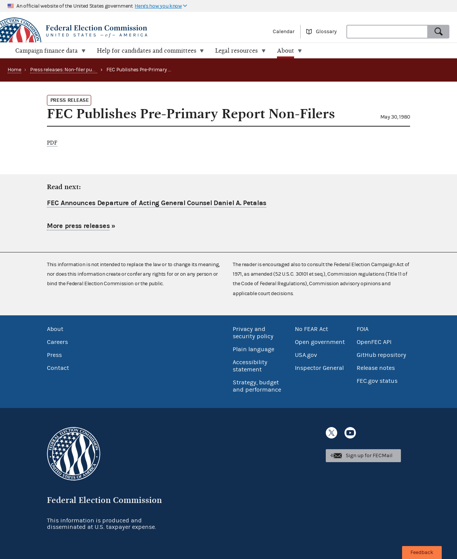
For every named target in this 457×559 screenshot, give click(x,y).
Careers (57, 342)
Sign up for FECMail (369, 456)
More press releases (78, 226)
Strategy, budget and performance (257, 386)
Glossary (326, 32)
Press (54, 355)
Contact (58, 368)
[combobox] (387, 32)
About (55, 329)
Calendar (283, 32)
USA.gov (306, 355)
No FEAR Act (311, 329)
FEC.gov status (377, 380)
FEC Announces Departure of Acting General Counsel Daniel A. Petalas (156, 203)
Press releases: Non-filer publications (72, 70)
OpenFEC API (374, 342)
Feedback (421, 552)
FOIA (362, 329)
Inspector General (319, 368)
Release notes (376, 368)
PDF (52, 143)
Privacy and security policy (253, 333)
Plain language (253, 349)
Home (14, 70)
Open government (320, 342)
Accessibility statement (250, 366)
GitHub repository (381, 355)
